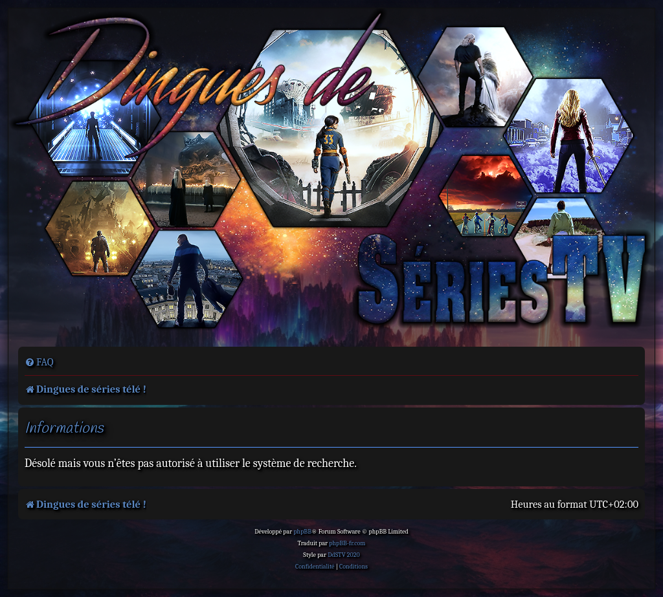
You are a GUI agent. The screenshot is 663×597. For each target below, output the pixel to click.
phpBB (302, 532)
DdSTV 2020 (343, 555)
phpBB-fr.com (347, 543)
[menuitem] (39, 362)
